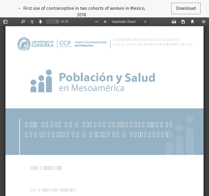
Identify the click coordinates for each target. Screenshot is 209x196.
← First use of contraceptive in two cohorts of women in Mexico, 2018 (81, 11)
